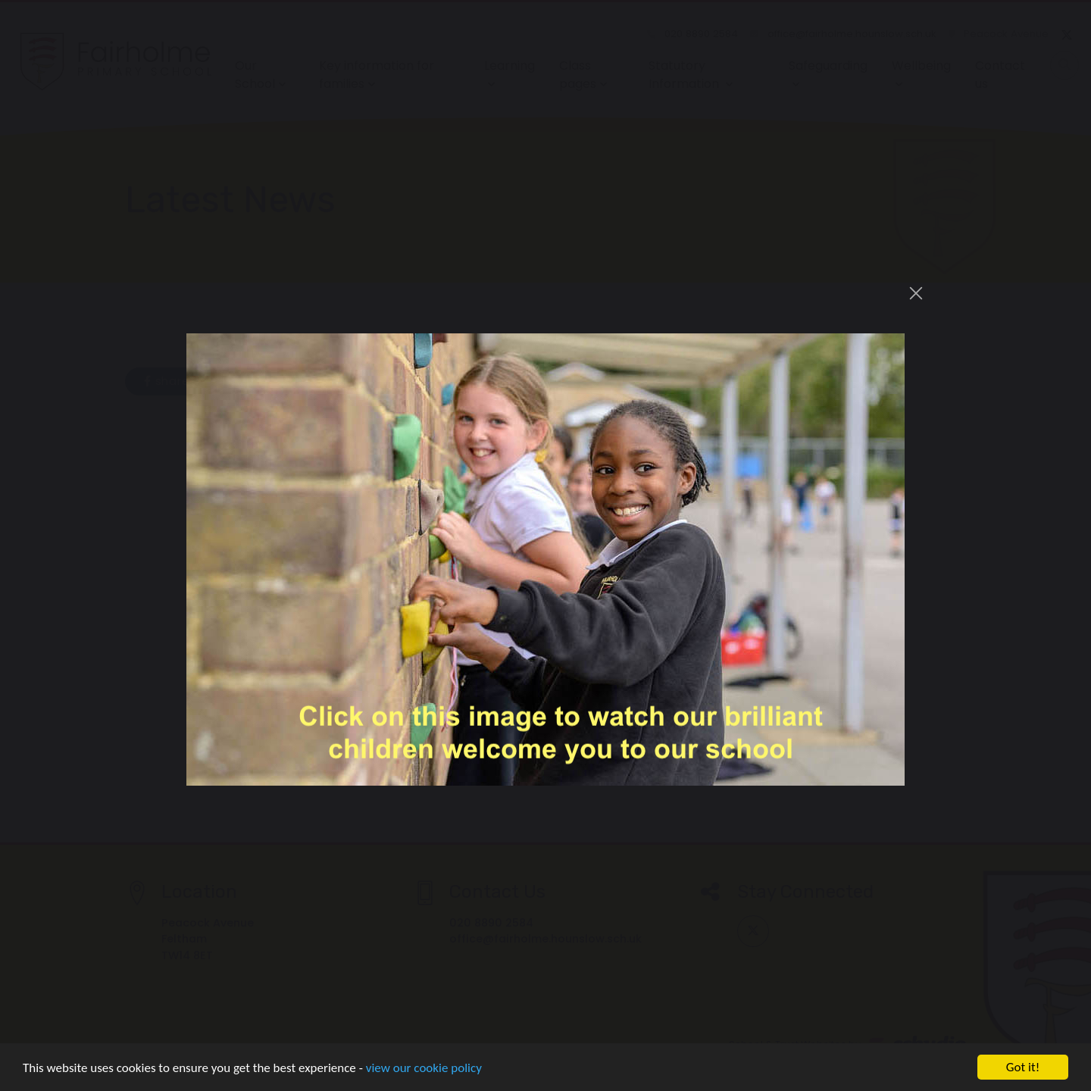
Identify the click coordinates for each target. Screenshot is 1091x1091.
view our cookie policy (424, 1069)
